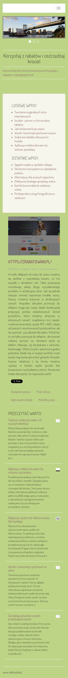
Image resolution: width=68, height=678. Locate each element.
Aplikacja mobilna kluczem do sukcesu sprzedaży (25, 470)
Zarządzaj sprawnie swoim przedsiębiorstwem (24, 617)
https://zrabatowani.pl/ (30, 261)
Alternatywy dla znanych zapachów (34, 177)
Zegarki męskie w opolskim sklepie (33, 165)
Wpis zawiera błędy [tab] (21, 400)
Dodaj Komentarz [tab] (20, 392)
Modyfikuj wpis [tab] (47, 400)
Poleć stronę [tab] (43, 392)
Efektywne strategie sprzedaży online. (35, 181)
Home (6, 70)
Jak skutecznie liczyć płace (29, 129)
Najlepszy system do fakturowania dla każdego (28, 519)
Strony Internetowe (33, 70)
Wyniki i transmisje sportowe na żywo (35, 133)
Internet (16, 70)
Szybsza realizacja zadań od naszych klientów (25, 421)
